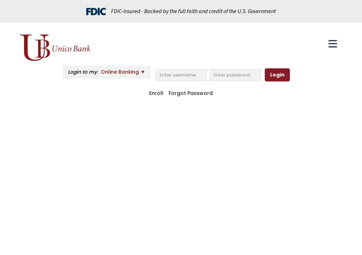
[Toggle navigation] (332, 44)
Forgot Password (191, 93)
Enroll (156, 93)
